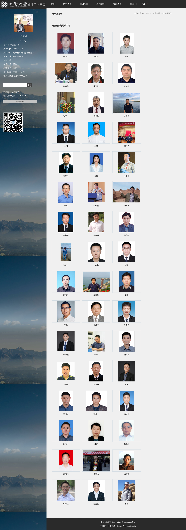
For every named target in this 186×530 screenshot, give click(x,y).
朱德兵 (66, 56)
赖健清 (126, 355)
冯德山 (126, 414)
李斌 (96, 355)
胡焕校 (96, 384)
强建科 (126, 206)
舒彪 (66, 206)
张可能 (96, 86)
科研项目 (84, 4)
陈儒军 (126, 474)
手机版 (103, 526)
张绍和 (66, 86)
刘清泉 (66, 295)
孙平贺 (126, 176)
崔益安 (96, 474)
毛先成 (96, 235)
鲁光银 (126, 235)
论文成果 (67, 4)
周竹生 (96, 56)
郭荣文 (96, 414)
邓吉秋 (66, 444)
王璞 (96, 146)
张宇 (126, 56)
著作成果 (100, 4)
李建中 (96, 325)
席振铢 (96, 116)
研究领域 (156, 13)
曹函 (126, 504)
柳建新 (96, 295)
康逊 (66, 384)
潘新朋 (66, 235)
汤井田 (66, 176)
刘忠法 (66, 265)
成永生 (66, 504)
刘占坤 (96, 265)
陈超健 (96, 504)
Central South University (126, 526)
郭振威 (66, 414)
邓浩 (96, 444)
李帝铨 (66, 355)
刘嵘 (126, 265)
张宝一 (66, 116)
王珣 (66, 146)
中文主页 (146, 13)
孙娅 (96, 176)
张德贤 (126, 86)
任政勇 (96, 206)
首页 (53, 4)
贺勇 (126, 384)
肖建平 (126, 116)
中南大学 (111, 526)
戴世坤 (126, 444)
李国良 (126, 325)
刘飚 (126, 295)
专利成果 (117, 4)
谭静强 (126, 146)
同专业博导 (20, 101)
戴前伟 (66, 474)
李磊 (66, 325)
